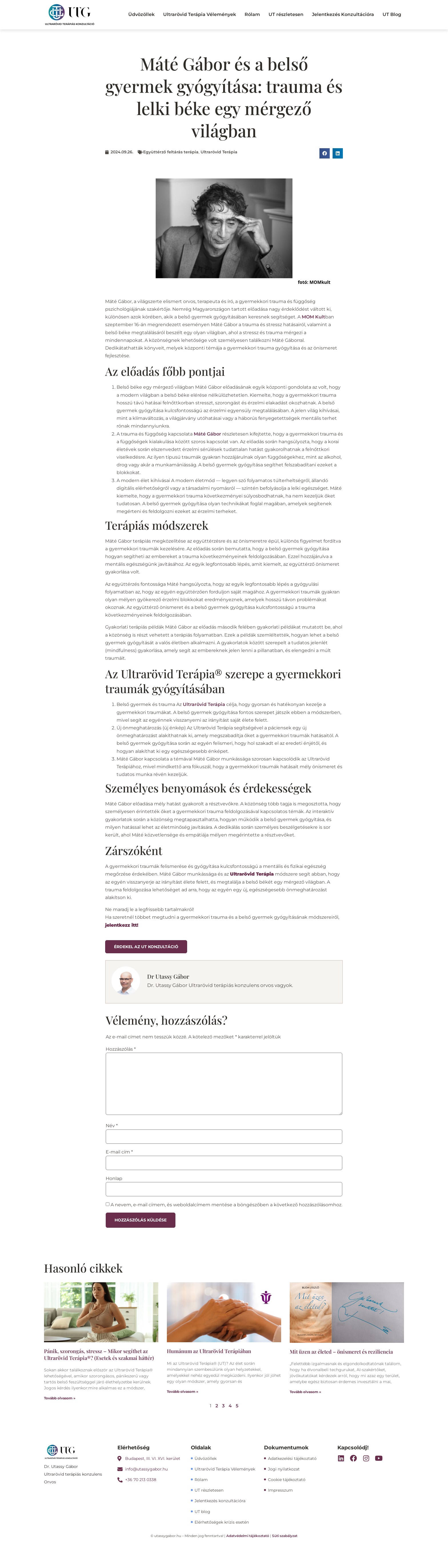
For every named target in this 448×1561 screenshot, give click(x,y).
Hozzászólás (121, 1049)
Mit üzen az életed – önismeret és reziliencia (341, 1351)
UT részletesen (286, 14)
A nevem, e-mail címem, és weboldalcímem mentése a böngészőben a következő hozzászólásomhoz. (226, 1205)
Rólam (252, 14)
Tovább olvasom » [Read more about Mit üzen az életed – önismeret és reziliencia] (305, 1392)
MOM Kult (313, 317)
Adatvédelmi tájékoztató (247, 1536)
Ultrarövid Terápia (219, 152)
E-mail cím (119, 1152)
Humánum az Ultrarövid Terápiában (209, 1351)
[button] (324, 153)
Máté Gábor (207, 434)
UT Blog (392, 14)
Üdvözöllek (141, 14)
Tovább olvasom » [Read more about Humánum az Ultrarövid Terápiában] (182, 1391)
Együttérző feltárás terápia (171, 152)
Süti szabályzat (284, 1536)
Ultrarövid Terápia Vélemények (199, 14)
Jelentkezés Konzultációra (343, 14)
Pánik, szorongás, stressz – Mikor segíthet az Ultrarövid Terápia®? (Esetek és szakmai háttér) (99, 1354)
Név (112, 1125)
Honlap (114, 1178)
